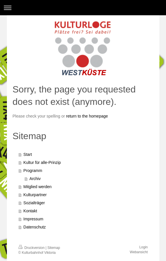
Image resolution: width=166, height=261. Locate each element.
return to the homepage (87, 116)
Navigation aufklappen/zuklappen (83, 7)
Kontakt (30, 211)
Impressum (33, 219)
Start (27, 154)
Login (143, 247)
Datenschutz (34, 227)
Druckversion (32, 248)
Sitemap (53, 248)
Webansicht (139, 252)
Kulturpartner (35, 194)
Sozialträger (34, 203)
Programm (32, 170)
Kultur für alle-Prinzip (42, 162)
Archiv (35, 178)
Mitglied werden (37, 186)
